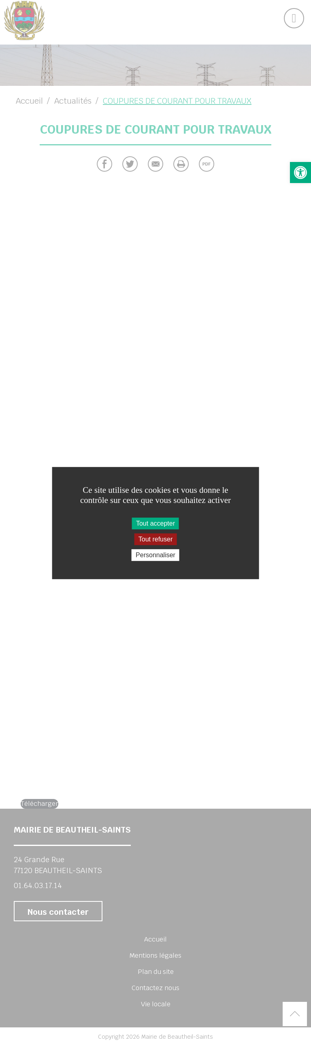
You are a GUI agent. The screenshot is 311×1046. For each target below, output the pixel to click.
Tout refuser (155, 539)
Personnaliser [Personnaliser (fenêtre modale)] (155, 555)
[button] (300, 172)
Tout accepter (155, 523)
